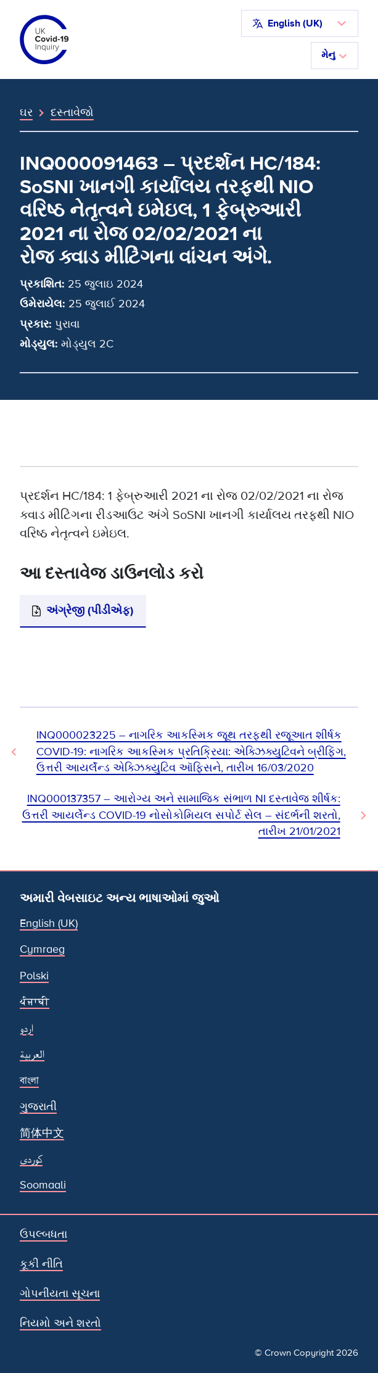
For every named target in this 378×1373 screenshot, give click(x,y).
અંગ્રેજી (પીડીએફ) (89, 610)
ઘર (26, 112)
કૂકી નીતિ (41, 1264)
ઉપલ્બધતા (43, 1234)
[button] (299, 23)
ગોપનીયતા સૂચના (60, 1293)
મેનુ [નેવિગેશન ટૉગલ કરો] (334, 55)
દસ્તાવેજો (72, 112)
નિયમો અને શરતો (60, 1323)
